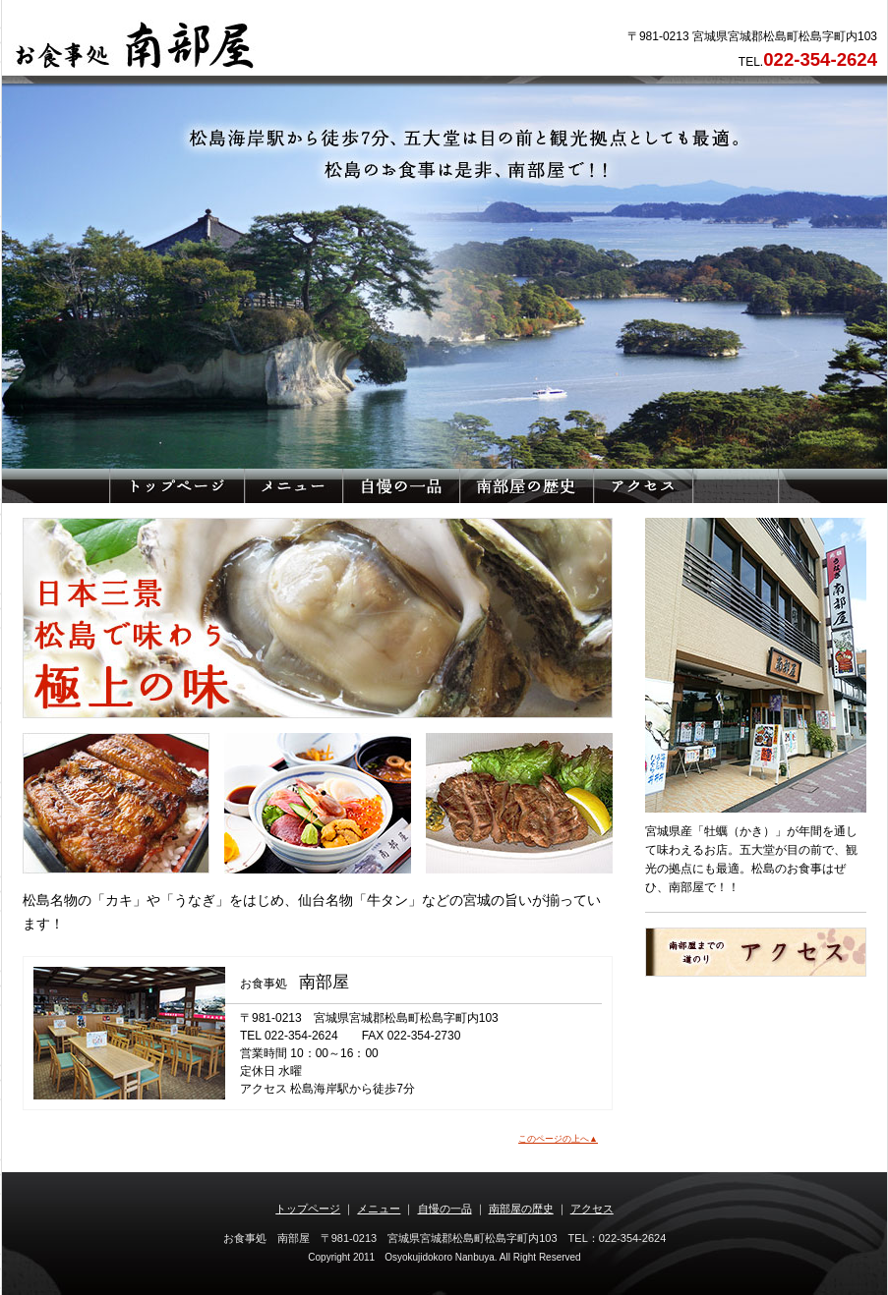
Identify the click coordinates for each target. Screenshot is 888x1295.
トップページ (307, 1208)
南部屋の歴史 (521, 1208)
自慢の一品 (445, 1208)
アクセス (592, 1208)
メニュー (378, 1208)
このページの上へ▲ (558, 1139)
